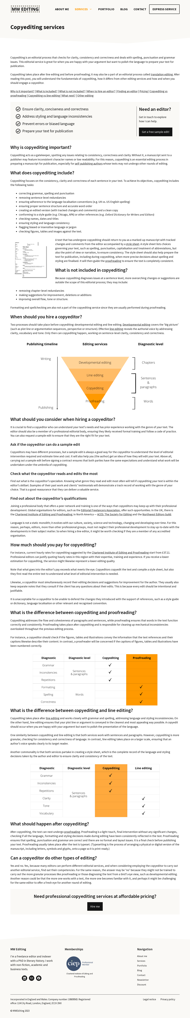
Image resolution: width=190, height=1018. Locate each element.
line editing (116, 329)
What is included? (46, 91)
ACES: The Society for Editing (114, 514)
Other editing (85, 95)
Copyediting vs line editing (44, 95)
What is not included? (72, 91)
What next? (68, 95)
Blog (124, 9)
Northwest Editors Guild (156, 514)
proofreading (113, 261)
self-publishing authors (89, 163)
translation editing (162, 74)
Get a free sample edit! (155, 132)
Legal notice (149, 999)
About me (62, 9)
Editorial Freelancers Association (100, 510)
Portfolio (106, 9)
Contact (140, 9)
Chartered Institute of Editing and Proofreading (43, 514)
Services (85, 9)
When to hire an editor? (101, 91)
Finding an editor (127, 91)
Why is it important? (22, 91)
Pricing (144, 91)
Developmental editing (136, 324)
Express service (164, 9)
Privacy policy (167, 999)
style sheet (132, 244)
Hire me (95, 906)
